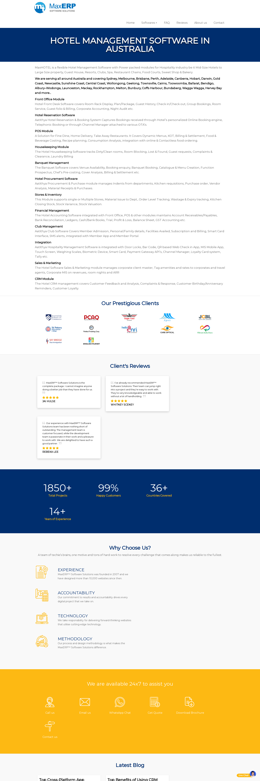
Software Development (200, 715)
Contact (217, 5)
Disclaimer (99, 760)
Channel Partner (103, 743)
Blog (95, 737)
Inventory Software (148, 737)
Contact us (99, 715)
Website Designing (197, 737)
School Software (146, 748)
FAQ (166, 5)
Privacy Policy (101, 754)
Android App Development (202, 720)
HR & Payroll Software (150, 743)
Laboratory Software (149, 754)
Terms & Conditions (105, 748)
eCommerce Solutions (199, 732)
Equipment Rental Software (154, 760)
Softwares (147, 5)
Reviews (180, 5)
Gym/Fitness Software (150, 720)
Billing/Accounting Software (155, 732)
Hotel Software (145, 726)
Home (129, 5)
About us (199, 5)
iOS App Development (199, 726)
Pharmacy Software (148, 715)
